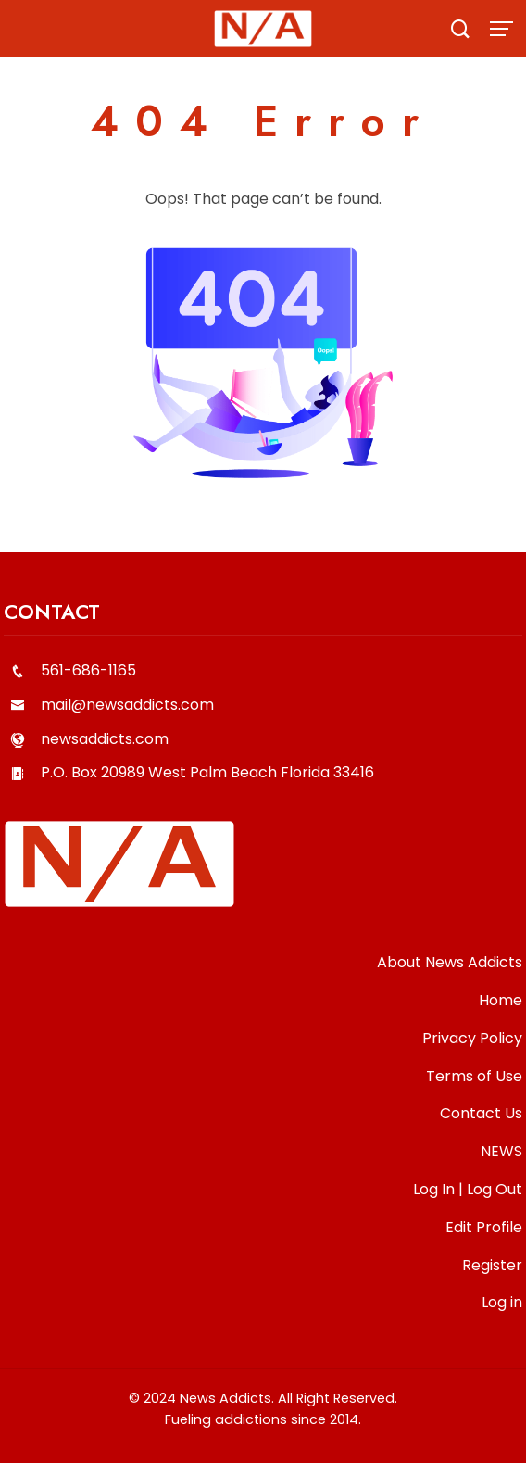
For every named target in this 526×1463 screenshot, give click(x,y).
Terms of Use (474, 1076)
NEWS (501, 1151)
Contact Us (481, 1113)
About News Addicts (449, 962)
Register (492, 1265)
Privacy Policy (472, 1038)
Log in (502, 1302)
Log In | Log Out (467, 1189)
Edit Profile (483, 1227)
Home (500, 1000)
